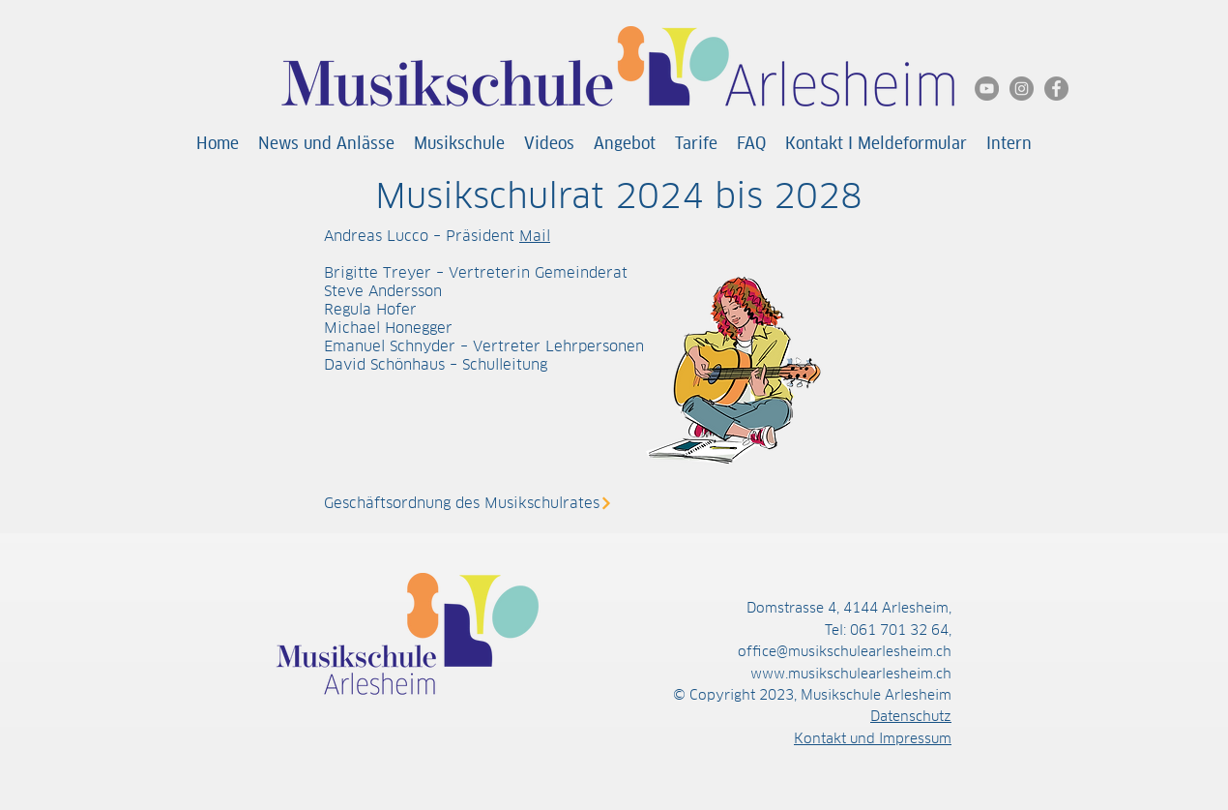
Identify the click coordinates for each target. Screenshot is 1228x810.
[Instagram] (1021, 88)
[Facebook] (1056, 88)
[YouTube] (987, 88)
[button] (459, 143)
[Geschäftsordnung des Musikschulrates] (475, 503)
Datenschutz (910, 716)
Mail (534, 235)
